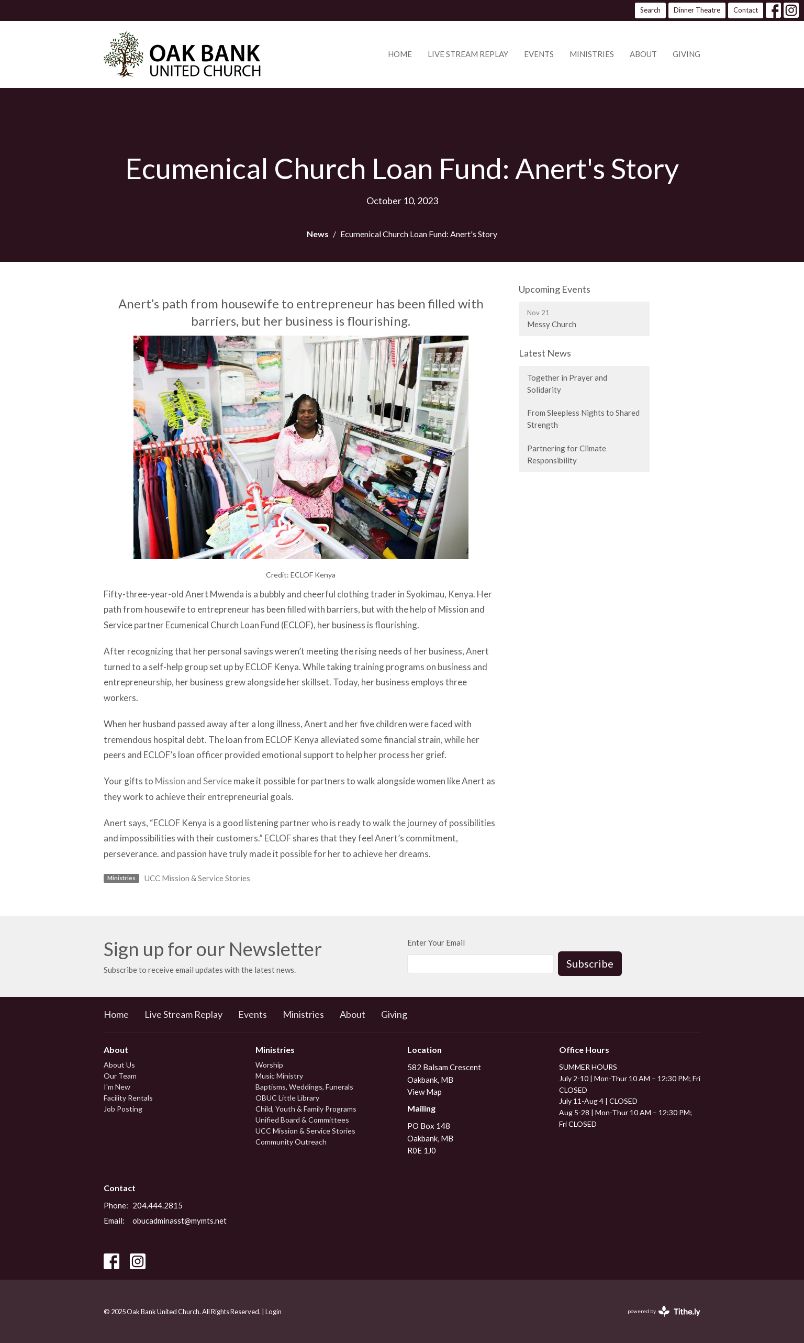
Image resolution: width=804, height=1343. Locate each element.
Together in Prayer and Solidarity (567, 383)
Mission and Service (193, 780)
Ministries (592, 54)
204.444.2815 (157, 1205)
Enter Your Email (436, 942)
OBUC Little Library (287, 1097)
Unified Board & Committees (302, 1119)
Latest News (545, 353)
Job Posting (123, 1108)
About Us (119, 1064)
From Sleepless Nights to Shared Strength (583, 418)
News (318, 234)
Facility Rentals (128, 1097)
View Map (424, 1091)
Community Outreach (291, 1141)
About (643, 54)
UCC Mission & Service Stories (197, 878)
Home (400, 54)
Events (539, 54)
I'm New (117, 1086)
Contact (745, 10)
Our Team (120, 1075)
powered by (664, 1311)
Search (650, 10)
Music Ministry (279, 1075)
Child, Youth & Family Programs (305, 1108)
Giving (686, 54)
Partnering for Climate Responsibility (566, 454)
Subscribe (589, 963)
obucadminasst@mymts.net (179, 1220)
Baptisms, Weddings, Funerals (304, 1086)
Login (273, 1311)
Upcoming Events (554, 289)
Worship (269, 1064)
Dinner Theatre (697, 10)
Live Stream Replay (468, 54)
